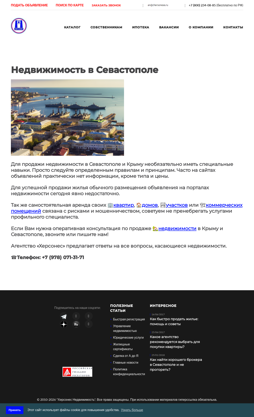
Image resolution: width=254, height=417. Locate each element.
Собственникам (106, 27)
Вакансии (169, 27)
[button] (106, 5)
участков (177, 205)
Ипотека (140, 27)
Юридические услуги (128, 337)
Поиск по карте (70, 5)
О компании (201, 27)
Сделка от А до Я (125, 355)
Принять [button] (15, 410)
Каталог (72, 27)
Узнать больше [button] (132, 410)
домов (150, 205)
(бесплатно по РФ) (216, 5)
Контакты (233, 27)
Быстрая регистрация (129, 319)
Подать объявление (29, 5)
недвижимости (177, 228)
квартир (123, 205)
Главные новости (125, 362)
